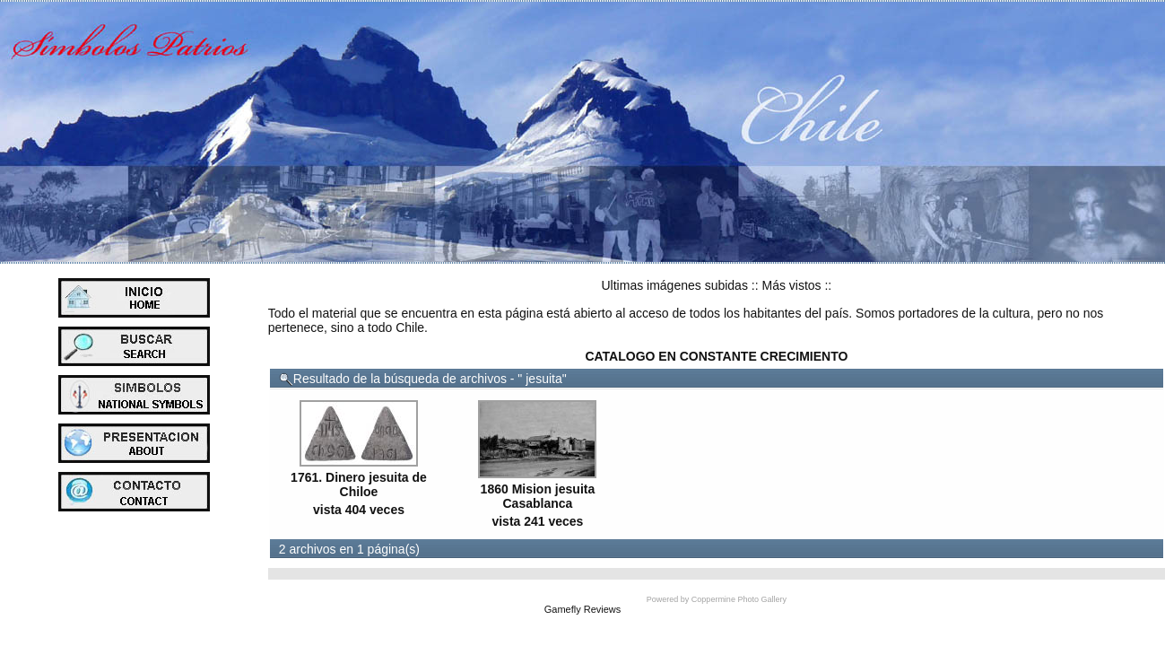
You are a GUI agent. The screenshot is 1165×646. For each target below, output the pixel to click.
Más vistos (791, 285)
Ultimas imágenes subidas (675, 285)
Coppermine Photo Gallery (739, 599)
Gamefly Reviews (583, 609)
